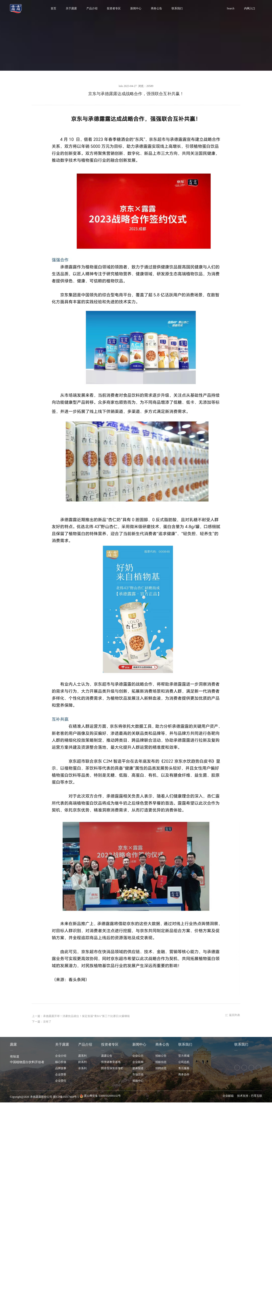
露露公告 (106, 1055)
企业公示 (137, 1055)
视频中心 (137, 1080)
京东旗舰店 (244, 1056)
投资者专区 (114, 8)
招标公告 (161, 1055)
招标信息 (161, 1062)
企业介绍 (60, 1055)
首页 (53, 8)
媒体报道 (137, 1068)
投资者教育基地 (111, 1062)
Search (230, 8)
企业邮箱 (228, 1095)
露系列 (82, 1055)
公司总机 (183, 1062)
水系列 (82, 1068)
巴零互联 (256, 1095)
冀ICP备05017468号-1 (66, 1097)
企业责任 (60, 1080)
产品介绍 (91, 8)
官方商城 (183, 1055)
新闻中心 (135, 8)
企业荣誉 (60, 1074)
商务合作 (183, 1074)
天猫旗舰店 (236, 1056)
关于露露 (71, 8)
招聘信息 (161, 1068)
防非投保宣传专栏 (112, 1068)
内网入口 (249, 8)
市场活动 (137, 1074)
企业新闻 (137, 1062)
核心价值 (60, 1062)
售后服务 (183, 1068)
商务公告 (156, 8)
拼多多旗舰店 (252, 1056)
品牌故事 (60, 1068)
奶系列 (82, 1062)
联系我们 (177, 8)
